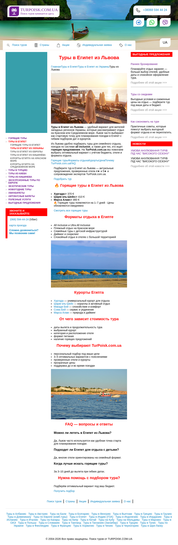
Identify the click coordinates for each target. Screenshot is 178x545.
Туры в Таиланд (71, 522)
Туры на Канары (50, 519)
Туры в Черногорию (127, 525)
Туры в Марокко (151, 519)
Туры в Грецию (143, 513)
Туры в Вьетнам (122, 513)
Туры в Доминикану (19, 516)
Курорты (94, 160)
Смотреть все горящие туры (71, 210)
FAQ (73, 163)
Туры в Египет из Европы (26, 151)
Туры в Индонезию (127, 516)
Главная (56, 66)
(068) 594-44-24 (19, 219)
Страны (44, 44)
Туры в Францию (61, 525)
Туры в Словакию (49, 522)
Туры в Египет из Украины (27, 148)
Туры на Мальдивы (127, 519)
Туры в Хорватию (83, 525)
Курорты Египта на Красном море (28, 159)
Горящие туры (59, 160)
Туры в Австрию (38, 513)
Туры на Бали (58, 513)
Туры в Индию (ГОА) (101, 516)
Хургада (59, 300)
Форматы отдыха (78, 160)
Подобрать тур (63, 178)
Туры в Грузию (163, 513)
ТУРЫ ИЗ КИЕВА (17, 173)
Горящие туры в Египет (25, 145)
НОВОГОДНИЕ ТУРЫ (19, 189)
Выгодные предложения (24, 203)
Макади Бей (61, 306)
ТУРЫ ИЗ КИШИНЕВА (20, 177)
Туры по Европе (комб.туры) (50, 516)
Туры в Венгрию (101, 513)
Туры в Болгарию (78, 513)
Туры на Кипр (70, 519)
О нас (128, 44)
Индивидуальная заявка (97, 44)
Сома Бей (60, 309)
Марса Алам (62, 312)
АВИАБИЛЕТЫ (16, 193)
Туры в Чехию (104, 525)
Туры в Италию (29, 519)
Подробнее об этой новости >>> (150, 166)
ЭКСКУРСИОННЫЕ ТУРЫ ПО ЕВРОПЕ (24, 181)
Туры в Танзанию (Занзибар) (100, 522)
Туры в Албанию (16, 513)
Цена (102, 160)
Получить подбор (64, 490)
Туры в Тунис (148, 522)
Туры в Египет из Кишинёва (28, 155)
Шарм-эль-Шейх (64, 303)
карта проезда (17, 225)
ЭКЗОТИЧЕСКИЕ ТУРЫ (21, 186)
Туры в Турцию (17, 170)
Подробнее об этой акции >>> (149, 82)
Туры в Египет (17, 141)
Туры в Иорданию (151, 516)
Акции (65, 44)
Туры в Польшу (27, 522)
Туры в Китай (88, 519)
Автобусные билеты (21, 196)
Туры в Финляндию (37, 525)
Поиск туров (19, 44)
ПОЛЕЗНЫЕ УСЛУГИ (19, 199)
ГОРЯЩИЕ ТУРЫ (17, 138)
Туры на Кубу (106, 519)
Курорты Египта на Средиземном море (22, 165)
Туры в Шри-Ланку (152, 525)
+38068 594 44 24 (155, 10)
